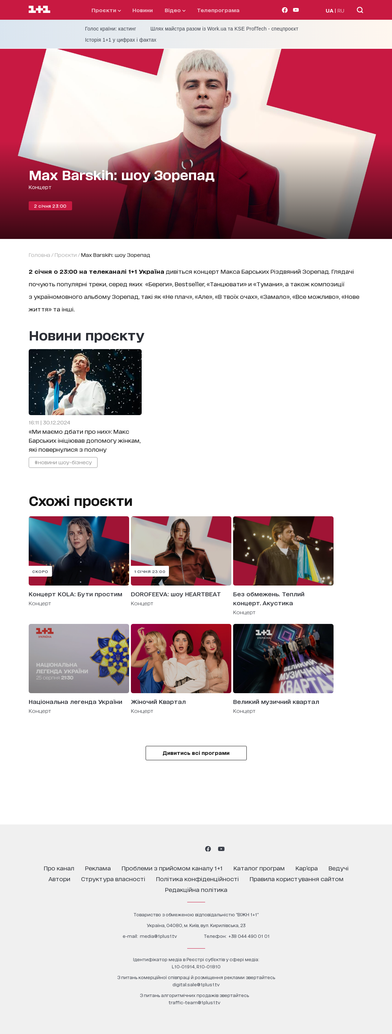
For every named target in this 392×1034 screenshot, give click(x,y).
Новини (142, 10)
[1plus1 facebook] (208, 849)
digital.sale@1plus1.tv (196, 984)
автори (59, 878)
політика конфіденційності (197, 878)
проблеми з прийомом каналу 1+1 (172, 867)
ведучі (339, 867)
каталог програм (259, 867)
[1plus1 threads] (183, 849)
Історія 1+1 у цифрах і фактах (120, 40)
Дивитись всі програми (196, 752)
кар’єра (307, 867)
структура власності (113, 878)
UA (330, 10)
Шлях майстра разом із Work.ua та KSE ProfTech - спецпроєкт (224, 29)
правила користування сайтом (297, 878)
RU (340, 10)
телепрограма (218, 10)
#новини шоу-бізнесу (63, 462)
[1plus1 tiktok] (195, 849)
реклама (98, 867)
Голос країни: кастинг (110, 29)
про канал (59, 867)
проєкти (106, 10)
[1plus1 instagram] (170, 849)
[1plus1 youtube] (221, 849)
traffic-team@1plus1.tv (194, 1002)
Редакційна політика (196, 889)
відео (175, 10)
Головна (39, 255)
